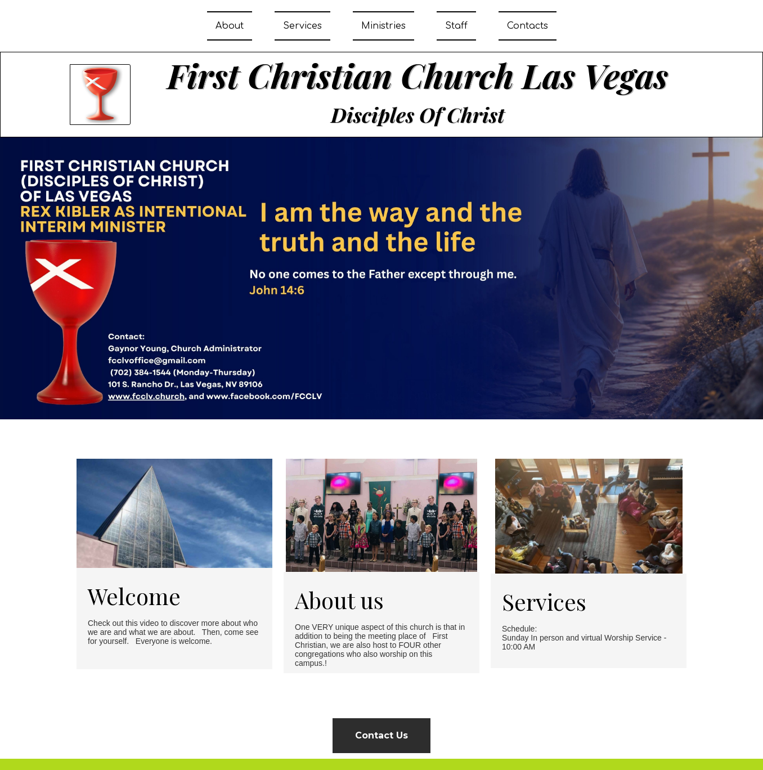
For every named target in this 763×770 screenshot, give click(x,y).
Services (302, 26)
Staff (456, 26)
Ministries (383, 26)
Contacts (527, 26)
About (230, 26)
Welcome (134, 596)
